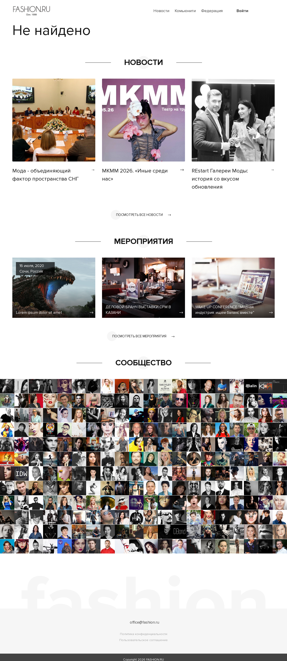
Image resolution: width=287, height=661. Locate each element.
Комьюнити (185, 10)
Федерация (212, 10)
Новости (161, 10)
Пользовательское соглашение (143, 635)
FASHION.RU (155, 655)
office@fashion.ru (144, 617)
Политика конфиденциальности (143, 629)
